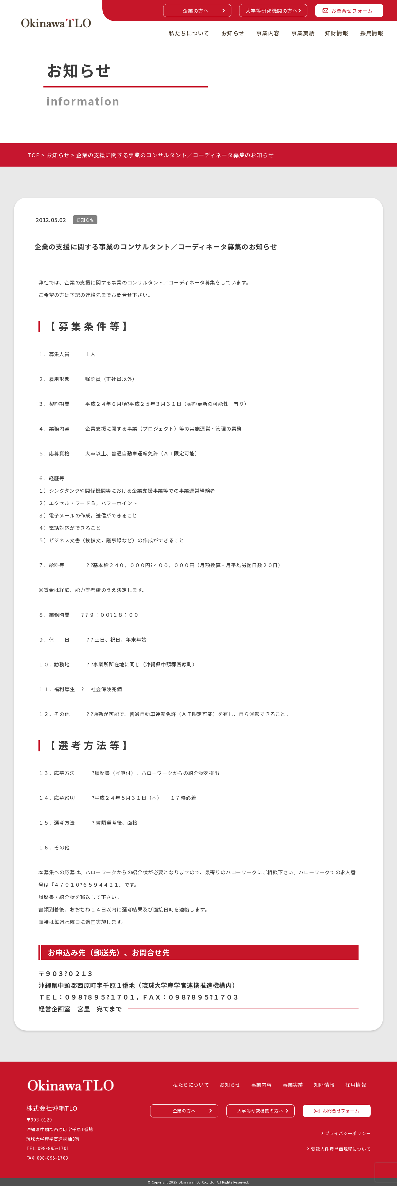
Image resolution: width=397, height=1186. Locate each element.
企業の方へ (196, 10)
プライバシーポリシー (348, 1133)
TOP (34, 155)
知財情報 (336, 33)
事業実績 (302, 33)
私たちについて (189, 33)
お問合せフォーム (352, 10)
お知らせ (232, 33)
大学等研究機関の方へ (272, 10)
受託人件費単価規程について (341, 1149)
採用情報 (371, 33)
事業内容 (267, 33)
